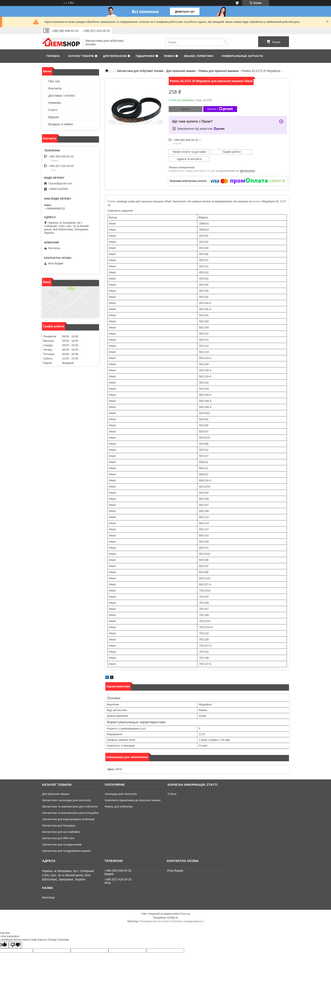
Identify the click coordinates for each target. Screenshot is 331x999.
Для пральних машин (180, 71)
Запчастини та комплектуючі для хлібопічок (70, 799)
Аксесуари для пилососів (121, 786)
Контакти (54, 88)
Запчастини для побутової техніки (140, 71)
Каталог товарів (81, 56)
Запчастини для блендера (58, 818)
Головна (53, 56)
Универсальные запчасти (242, 56)
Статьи (172, 786)
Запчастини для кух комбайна (61, 824)
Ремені (169, 56)
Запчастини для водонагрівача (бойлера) (68, 812)
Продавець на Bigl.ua (165, 910)
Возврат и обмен (60, 124)
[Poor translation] (15, 937)
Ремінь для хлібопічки (119, 799)
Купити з (220, 109)
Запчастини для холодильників (61, 837)
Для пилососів (114, 56)
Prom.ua (185, 906)
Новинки (54, 102)
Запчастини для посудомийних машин (66, 843)
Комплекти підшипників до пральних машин (132, 793)
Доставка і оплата (61, 95)
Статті (52, 110)
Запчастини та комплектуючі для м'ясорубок (70, 805)
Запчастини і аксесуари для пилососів (66, 793)
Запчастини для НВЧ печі (58, 831)
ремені (257, 194)
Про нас (54, 81)
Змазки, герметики (198, 56)
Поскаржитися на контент (155, 914)
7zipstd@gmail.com (60, 183)
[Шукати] (225, 42)
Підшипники (145, 56)
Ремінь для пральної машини (219, 71)
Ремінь (111, 194)
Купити (185, 109)
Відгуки (53, 117)
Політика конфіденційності (188, 914)
